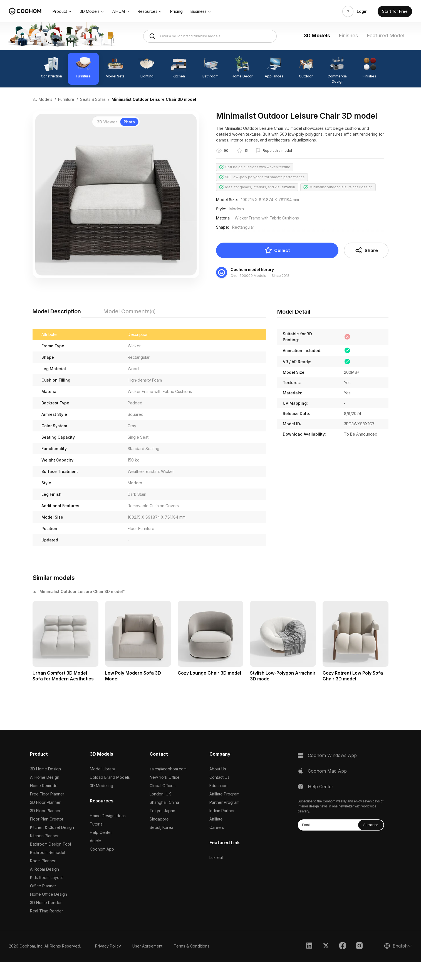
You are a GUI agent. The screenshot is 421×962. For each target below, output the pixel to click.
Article (95, 840)
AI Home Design (44, 777)
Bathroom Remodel (47, 852)
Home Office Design (48, 894)
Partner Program (224, 802)
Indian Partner (222, 810)
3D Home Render (46, 902)
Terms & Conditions (191, 946)
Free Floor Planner (47, 794)
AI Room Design (44, 869)
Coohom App (102, 849)
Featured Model (385, 35)
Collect (277, 250)
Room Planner (43, 860)
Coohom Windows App (332, 755)
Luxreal (216, 857)
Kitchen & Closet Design (52, 827)
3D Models (317, 35)
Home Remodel (44, 785)
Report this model (277, 150)
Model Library (102, 768)
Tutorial (96, 824)
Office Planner (43, 885)
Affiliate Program (224, 794)
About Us (217, 768)
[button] (62, 11)
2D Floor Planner (45, 802)
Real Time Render (46, 911)
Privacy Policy (108, 946)
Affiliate (216, 819)
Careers (216, 827)
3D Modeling (101, 785)
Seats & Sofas (93, 99)
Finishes (348, 35)
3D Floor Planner (45, 810)
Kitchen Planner (44, 835)
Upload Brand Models (110, 777)
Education (218, 785)
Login (362, 11)
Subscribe (370, 825)
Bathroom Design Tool (50, 844)
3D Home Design (45, 768)
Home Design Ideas (108, 815)
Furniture (66, 99)
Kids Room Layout (46, 877)
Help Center (101, 832)
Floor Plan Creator (46, 819)
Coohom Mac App (327, 771)
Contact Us (219, 777)
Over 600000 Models (248, 276)
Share (366, 250)
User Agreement (147, 946)
